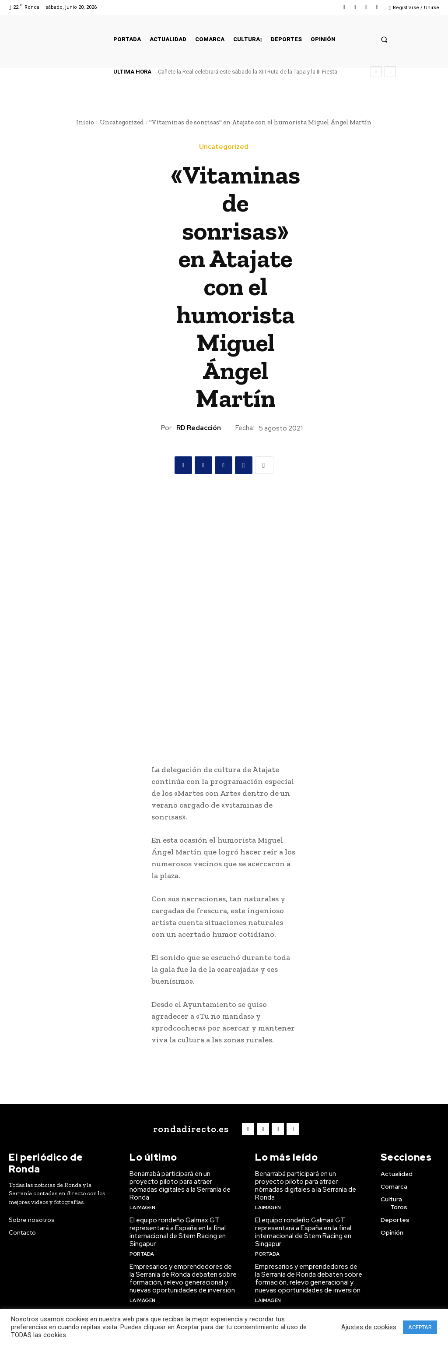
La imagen (142, 1207)
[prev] (376, 71)
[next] (390, 71)
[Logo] (189, 1129)
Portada (142, 1254)
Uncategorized (122, 122)
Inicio (85, 122)
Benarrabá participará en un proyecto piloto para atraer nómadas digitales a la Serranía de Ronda (180, 1185)
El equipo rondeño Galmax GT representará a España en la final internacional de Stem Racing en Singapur (178, 1232)
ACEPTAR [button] (420, 1327)
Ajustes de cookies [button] (368, 1327)
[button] (384, 39)
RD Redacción (198, 428)
